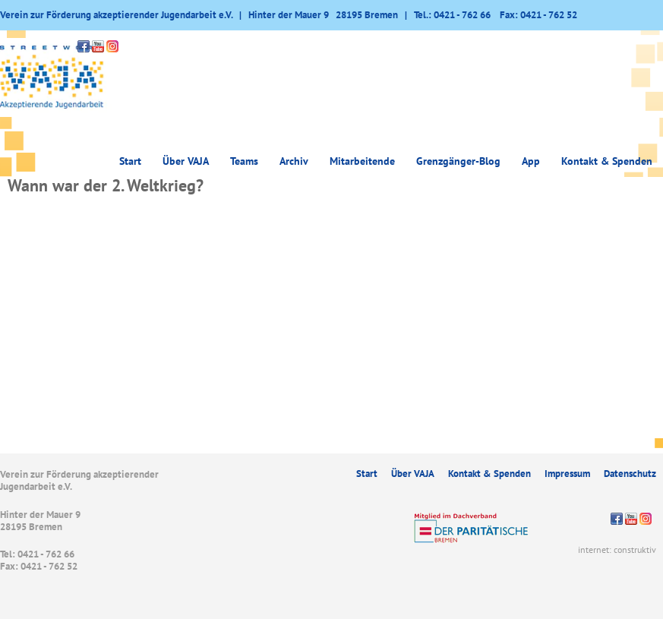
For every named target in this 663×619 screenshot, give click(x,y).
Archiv (293, 161)
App (531, 161)
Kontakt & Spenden (606, 161)
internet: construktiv (617, 549)
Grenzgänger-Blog (458, 161)
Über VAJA (186, 161)
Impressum (567, 473)
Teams (244, 161)
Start (130, 161)
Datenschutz (630, 473)
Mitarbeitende (362, 161)
